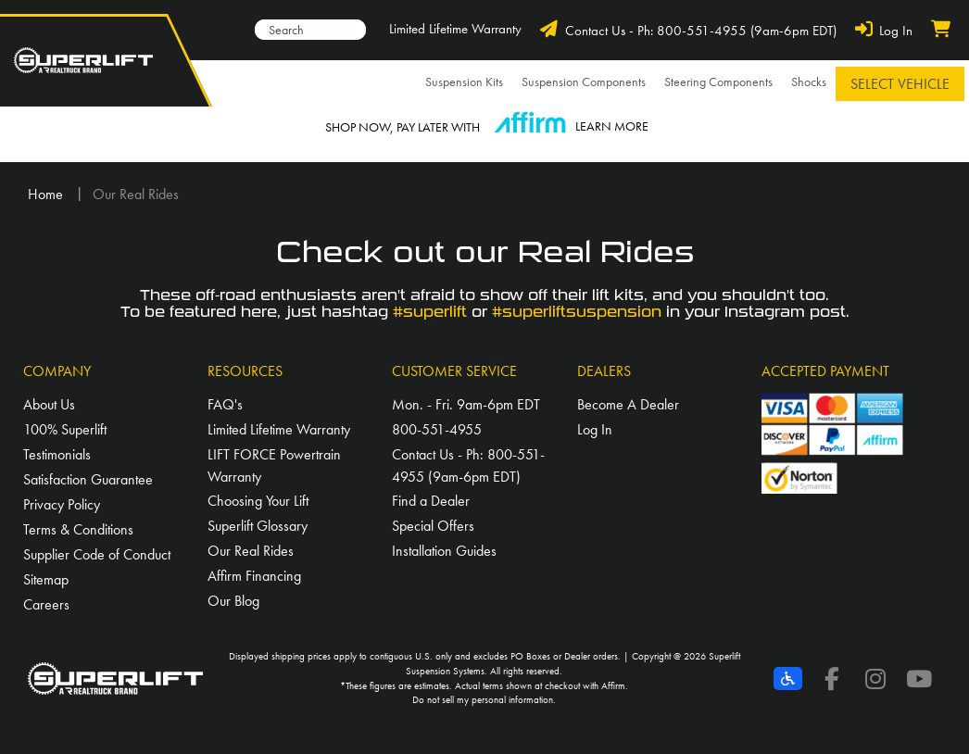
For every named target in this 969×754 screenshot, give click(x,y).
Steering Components (718, 81)
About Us (49, 404)
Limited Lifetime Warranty (455, 28)
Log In (594, 429)
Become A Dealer (628, 404)
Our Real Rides (251, 550)
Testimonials (57, 454)
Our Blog (233, 600)
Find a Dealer (431, 500)
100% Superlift (65, 429)
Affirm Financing (254, 575)
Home (45, 194)
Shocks (808, 81)
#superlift (430, 311)
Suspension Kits (464, 81)
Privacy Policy (61, 504)
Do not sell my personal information (482, 699)
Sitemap (46, 579)
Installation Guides (444, 550)
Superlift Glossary (258, 525)
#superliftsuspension (576, 311)
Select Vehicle (900, 84)
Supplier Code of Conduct (96, 554)
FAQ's (225, 404)
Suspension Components (584, 81)
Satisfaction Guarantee (88, 479)
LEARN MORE (611, 126)
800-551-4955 (437, 429)
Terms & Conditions (78, 529)
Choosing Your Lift (258, 500)
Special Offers (433, 525)
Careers (46, 604)
